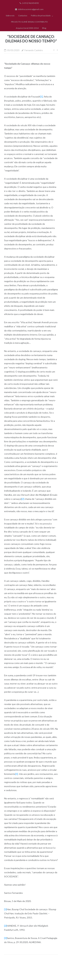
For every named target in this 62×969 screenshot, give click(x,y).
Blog (44, 28)
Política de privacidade (41, 15)
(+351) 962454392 (30, 3)
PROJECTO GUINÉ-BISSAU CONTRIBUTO (29, 22)
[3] (16, 774)
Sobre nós (10, 15)
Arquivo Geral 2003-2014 (27, 28)
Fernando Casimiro (33, 50)
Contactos (22, 15)
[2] (22, 498)
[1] (41, 96)
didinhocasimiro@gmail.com (30, 9)
